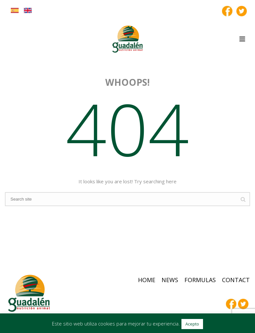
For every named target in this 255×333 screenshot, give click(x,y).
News (170, 280)
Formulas (200, 280)
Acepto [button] (192, 324)
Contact (236, 280)
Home (146, 280)
